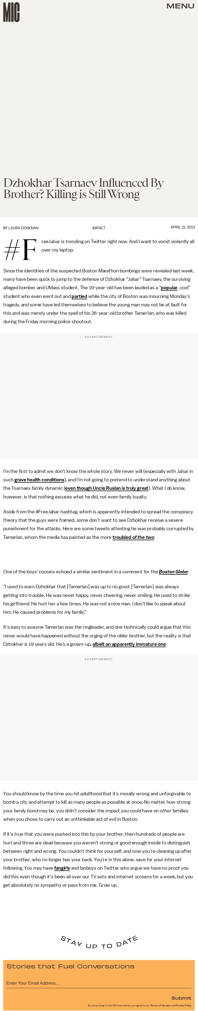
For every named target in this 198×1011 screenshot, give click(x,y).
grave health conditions (39, 479)
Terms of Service (161, 1005)
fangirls (62, 868)
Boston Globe (173, 571)
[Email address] (99, 982)
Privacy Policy (183, 1005)
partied (79, 296)
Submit (181, 997)
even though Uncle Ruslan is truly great (106, 488)
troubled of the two (133, 537)
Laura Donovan (23, 228)
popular (169, 287)
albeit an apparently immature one (129, 644)
